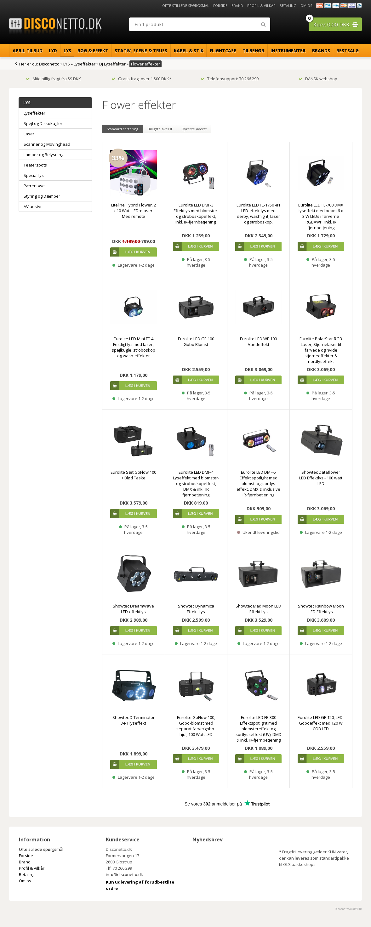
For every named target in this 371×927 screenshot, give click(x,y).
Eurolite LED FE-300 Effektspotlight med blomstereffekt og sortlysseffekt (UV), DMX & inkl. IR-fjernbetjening (258, 729)
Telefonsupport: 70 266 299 (230, 79)
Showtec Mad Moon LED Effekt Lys (258, 608)
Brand (237, 5)
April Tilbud (28, 51)
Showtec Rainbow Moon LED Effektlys (321, 608)
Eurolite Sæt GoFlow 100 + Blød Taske (133, 475)
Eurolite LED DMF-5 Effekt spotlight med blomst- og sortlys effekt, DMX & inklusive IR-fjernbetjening (258, 483)
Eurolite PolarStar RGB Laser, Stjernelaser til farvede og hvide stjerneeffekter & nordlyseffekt (321, 350)
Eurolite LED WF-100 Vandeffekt (258, 341)
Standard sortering (122, 129)
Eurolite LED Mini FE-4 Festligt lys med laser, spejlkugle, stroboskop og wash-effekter (133, 347)
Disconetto (49, 64)
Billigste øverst (160, 129)
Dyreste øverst (194, 129)
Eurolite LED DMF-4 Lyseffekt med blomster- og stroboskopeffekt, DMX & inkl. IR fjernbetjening (196, 483)
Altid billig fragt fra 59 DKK (53, 79)
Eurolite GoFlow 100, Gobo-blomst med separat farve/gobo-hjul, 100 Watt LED (195, 726)
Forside (220, 5)
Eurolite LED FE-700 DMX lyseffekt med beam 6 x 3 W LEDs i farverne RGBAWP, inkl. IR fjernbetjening (320, 216)
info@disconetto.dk (124, 874)
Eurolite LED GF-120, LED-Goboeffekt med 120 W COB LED (321, 723)
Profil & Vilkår (261, 5)
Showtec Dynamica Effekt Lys (196, 608)
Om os (306, 5)
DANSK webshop (318, 79)
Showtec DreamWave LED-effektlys (133, 608)
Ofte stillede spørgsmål (185, 5)
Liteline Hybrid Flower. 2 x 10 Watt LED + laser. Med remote (133, 210)
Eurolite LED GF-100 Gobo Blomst (196, 341)
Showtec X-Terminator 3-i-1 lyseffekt (133, 720)
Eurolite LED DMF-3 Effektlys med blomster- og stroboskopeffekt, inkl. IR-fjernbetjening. (196, 213)
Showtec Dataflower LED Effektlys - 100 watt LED (320, 477)
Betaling (288, 5)
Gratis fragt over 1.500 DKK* (141, 79)
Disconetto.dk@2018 (348, 909)
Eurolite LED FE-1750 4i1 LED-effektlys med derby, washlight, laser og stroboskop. (258, 213)
